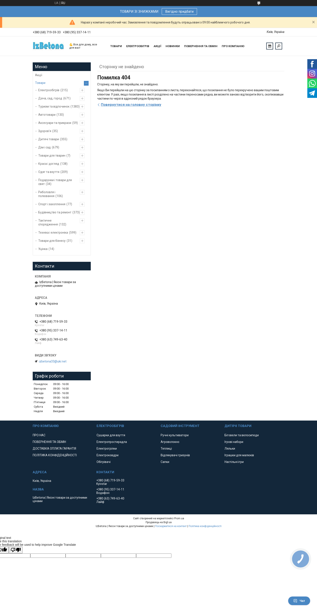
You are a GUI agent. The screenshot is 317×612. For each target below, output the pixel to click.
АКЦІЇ (157, 46)
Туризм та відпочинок (53, 106)
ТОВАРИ (116, 46)
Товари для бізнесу (52, 240)
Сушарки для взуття (111, 435)
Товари (40, 83)
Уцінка (43, 249)
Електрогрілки (107, 448)
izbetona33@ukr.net (52, 361)
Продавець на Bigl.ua (159, 522)
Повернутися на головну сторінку (131, 104)
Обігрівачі (104, 462)
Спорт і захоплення (51, 204)
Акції (38, 75)
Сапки (165, 462)
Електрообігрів (48, 90)
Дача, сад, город (50, 98)
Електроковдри (107, 455)
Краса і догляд (48, 163)
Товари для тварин (51, 155)
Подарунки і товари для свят (55, 182)
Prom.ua (179, 518)
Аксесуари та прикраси (54, 123)
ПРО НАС (39, 435)
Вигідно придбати (179, 11)
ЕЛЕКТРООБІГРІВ (137, 46)
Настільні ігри (234, 462)
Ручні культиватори (175, 435)
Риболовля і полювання (46, 194)
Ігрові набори (234, 442)
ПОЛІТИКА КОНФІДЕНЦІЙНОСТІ (55, 455)
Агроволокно (170, 442)
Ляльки (230, 448)
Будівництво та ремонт (54, 212)
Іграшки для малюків (239, 455)
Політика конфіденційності (205, 526)
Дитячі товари (48, 139)
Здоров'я (44, 131)
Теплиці (166, 448)
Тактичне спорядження (48, 222)
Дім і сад (44, 147)
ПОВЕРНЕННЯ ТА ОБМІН (200, 46)
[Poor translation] (16, 549)
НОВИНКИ (173, 46)
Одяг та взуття (48, 172)
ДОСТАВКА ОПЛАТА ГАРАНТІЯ (54, 448)
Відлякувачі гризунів (175, 455)
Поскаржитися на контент (171, 526)
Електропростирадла (112, 442)
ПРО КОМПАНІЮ (233, 46)
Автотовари (46, 114)
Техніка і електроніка (53, 232)
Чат (299, 601)
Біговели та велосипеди (242, 435)
